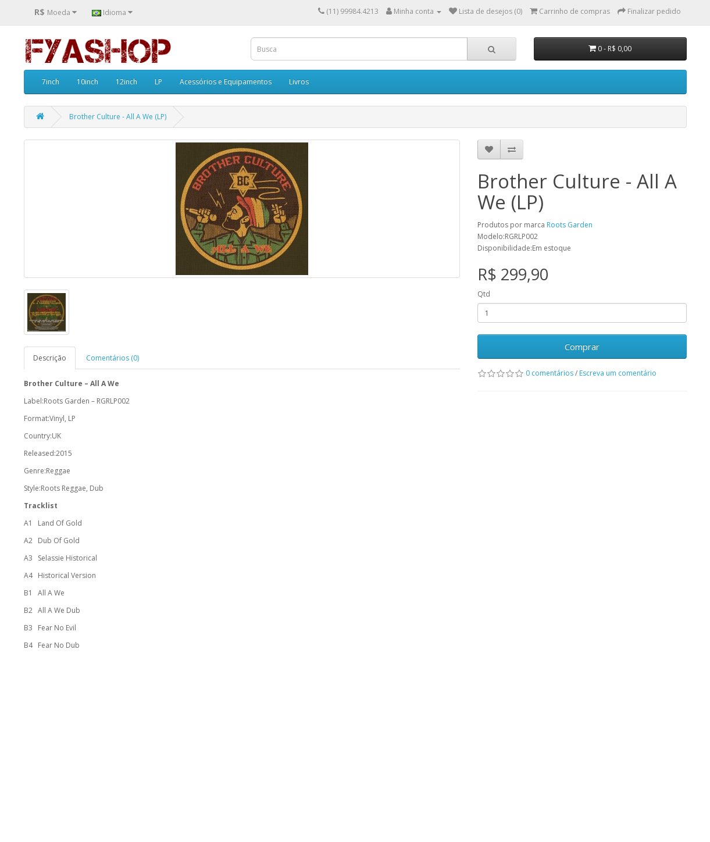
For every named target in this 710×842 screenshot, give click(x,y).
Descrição (49, 358)
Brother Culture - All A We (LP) (117, 117)
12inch (126, 82)
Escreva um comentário (618, 373)
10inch (87, 82)
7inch (50, 82)
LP (158, 82)
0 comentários (549, 373)
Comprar (582, 346)
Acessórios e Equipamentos (226, 82)
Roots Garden (570, 225)
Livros (299, 82)
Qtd (483, 294)
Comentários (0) (112, 358)
